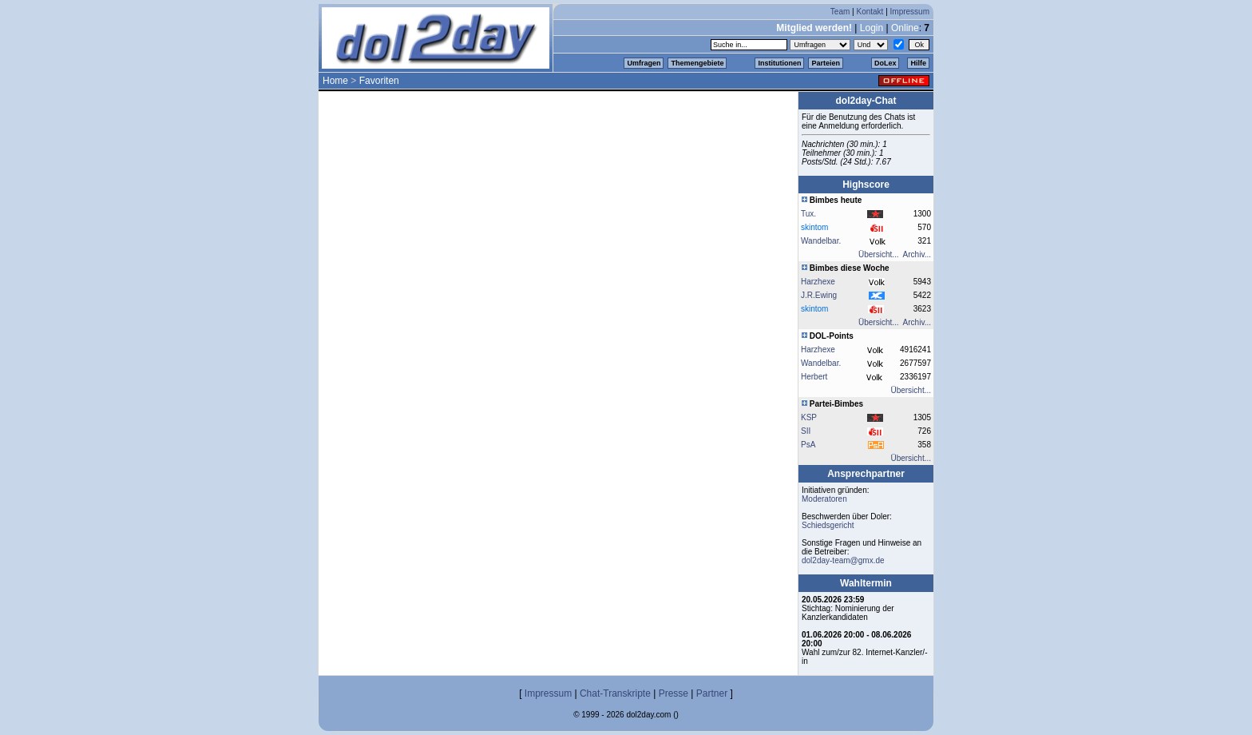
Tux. (808, 213)
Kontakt (869, 11)
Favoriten (379, 80)
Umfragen (643, 63)
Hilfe (918, 63)
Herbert (814, 376)
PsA (808, 444)
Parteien (825, 63)
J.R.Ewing (819, 295)
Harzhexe (818, 281)
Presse (673, 693)
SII (805, 431)
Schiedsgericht (828, 525)
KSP (809, 417)
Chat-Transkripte (615, 693)
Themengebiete (697, 63)
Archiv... (917, 254)
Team (840, 11)
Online (905, 28)
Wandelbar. (821, 240)
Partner (711, 693)
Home (335, 80)
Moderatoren (824, 499)
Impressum (909, 11)
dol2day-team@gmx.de (843, 560)
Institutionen (779, 63)
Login (871, 28)
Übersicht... (878, 254)
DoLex (885, 63)
